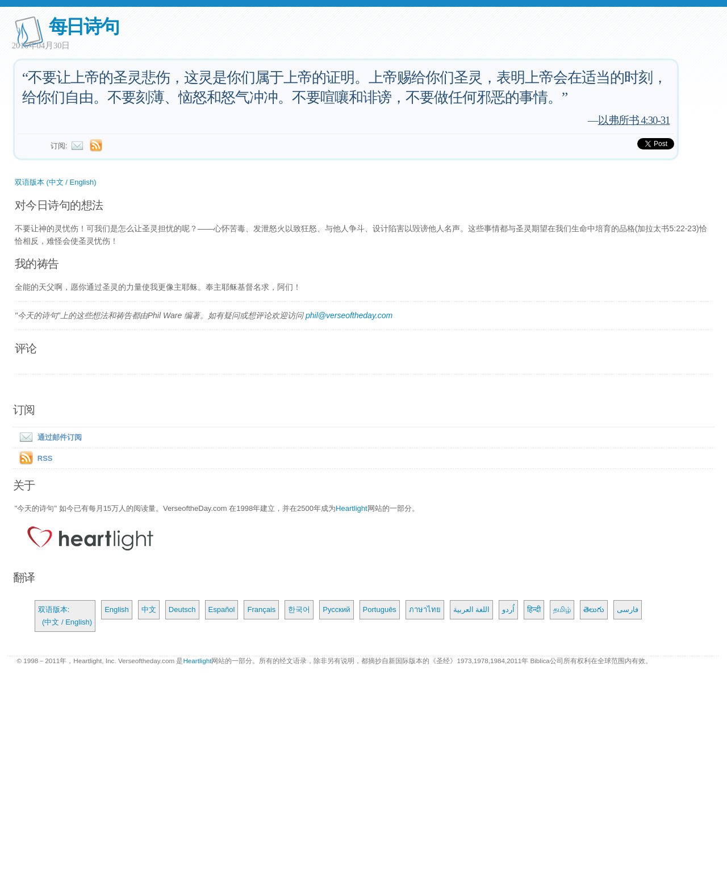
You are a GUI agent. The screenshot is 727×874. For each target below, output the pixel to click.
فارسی (627, 609)
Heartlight (351, 508)
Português (379, 609)
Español (221, 609)
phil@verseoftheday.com (349, 315)
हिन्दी (534, 609)
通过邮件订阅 (48, 437)
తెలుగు (593, 609)
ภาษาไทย (425, 609)
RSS (45, 458)
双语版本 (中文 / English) (56, 182)
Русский (336, 609)
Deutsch (182, 609)
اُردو (508, 609)
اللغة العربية (471, 609)
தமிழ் (562, 609)
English (117, 609)
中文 (148, 609)
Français (261, 609)
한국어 (299, 609)
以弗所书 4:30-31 (634, 120)
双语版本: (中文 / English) (65, 615)
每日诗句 (84, 26)
